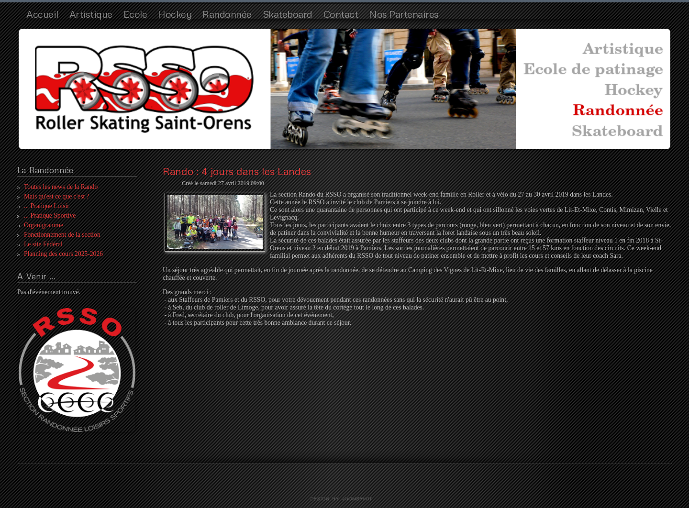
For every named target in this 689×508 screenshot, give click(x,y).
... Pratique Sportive (50, 215)
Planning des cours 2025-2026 (63, 253)
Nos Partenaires (404, 14)
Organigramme (43, 225)
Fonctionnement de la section (62, 234)
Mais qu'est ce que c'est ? (56, 196)
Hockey (174, 14)
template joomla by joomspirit (344, 499)
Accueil (42, 14)
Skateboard (287, 14)
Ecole (135, 14)
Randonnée (227, 14)
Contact (340, 14)
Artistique (90, 14)
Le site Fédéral (43, 244)
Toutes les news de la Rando (61, 186)
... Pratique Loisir (46, 206)
